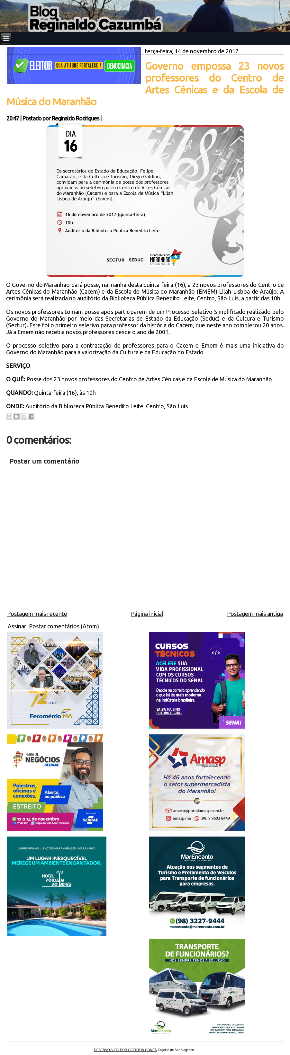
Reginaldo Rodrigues (75, 118)
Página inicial (147, 613)
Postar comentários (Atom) (64, 626)
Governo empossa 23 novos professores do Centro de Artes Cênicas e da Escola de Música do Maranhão (145, 83)
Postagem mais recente (37, 613)
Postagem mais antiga (255, 613)
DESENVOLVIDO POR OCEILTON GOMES (125, 1050)
